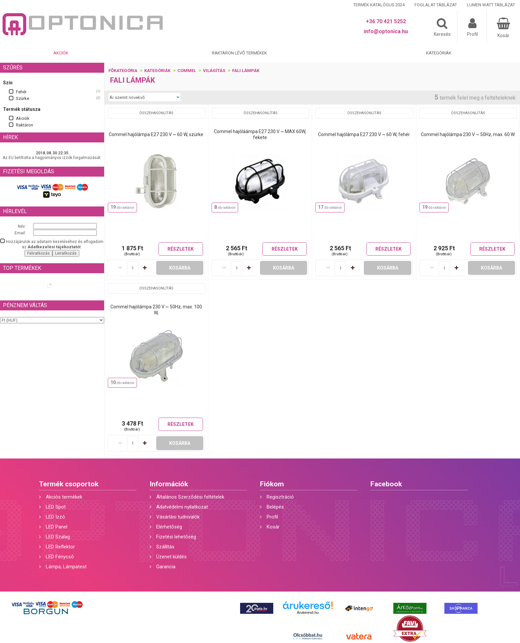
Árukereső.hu (307, 612)
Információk (169, 484)
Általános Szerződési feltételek (190, 497)
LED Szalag (58, 537)
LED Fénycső (60, 557)
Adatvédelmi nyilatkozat (182, 507)
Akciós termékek (64, 497)
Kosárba (179, 268)
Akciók (60, 52)
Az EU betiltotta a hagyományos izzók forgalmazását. (52, 157)
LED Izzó (55, 517)
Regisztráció (280, 497)
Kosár (273, 527)
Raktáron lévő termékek (239, 52)
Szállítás (165, 547)
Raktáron (24, 124)
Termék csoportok (68, 484)
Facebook (386, 484)
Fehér (21, 91)
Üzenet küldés (171, 557)
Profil (272, 517)
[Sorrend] (144, 97)
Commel (186, 70)
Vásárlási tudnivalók (178, 517)
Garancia (165, 567)
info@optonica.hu (386, 31)
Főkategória (122, 70)
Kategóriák (438, 52)
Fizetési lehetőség (176, 537)
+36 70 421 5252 (386, 21)
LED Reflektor (60, 547)
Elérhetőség (169, 527)
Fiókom (272, 484)
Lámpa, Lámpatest (66, 567)
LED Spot (56, 507)
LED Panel (56, 527)
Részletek (180, 249)
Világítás (214, 70)
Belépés (275, 507)
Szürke (22, 98)
